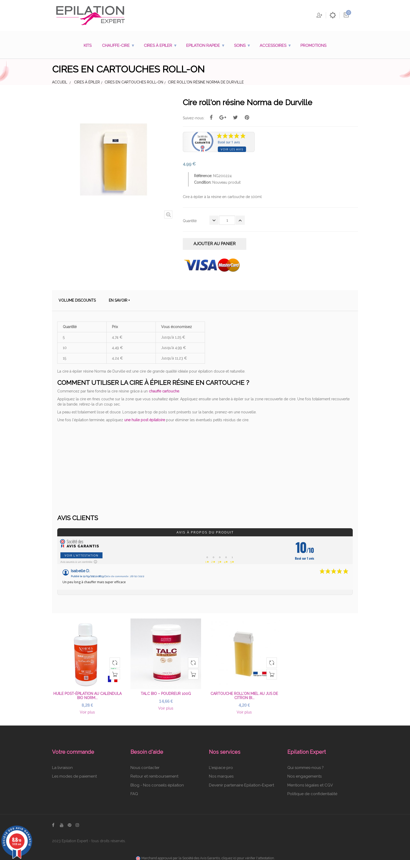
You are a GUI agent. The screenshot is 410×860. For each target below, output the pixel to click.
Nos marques (221, 774)
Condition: (202, 182)
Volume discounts (77, 298)
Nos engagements (304, 774)
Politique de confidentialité (312, 791)
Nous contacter (145, 765)
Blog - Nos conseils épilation (157, 782)
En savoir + (119, 298)
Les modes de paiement (74, 774)
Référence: (203, 176)
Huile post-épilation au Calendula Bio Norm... (87, 693)
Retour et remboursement (154, 774)
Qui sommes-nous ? (305, 765)
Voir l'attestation (81, 553)
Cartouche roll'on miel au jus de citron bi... (244, 693)
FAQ (134, 791)
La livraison (62, 765)
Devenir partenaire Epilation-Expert (241, 782)
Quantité (190, 221)
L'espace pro (221, 765)
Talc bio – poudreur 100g (166, 691)
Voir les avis (232, 149)
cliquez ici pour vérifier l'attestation (247, 856)
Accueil (59, 82)
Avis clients (77, 515)
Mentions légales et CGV (310, 782)
